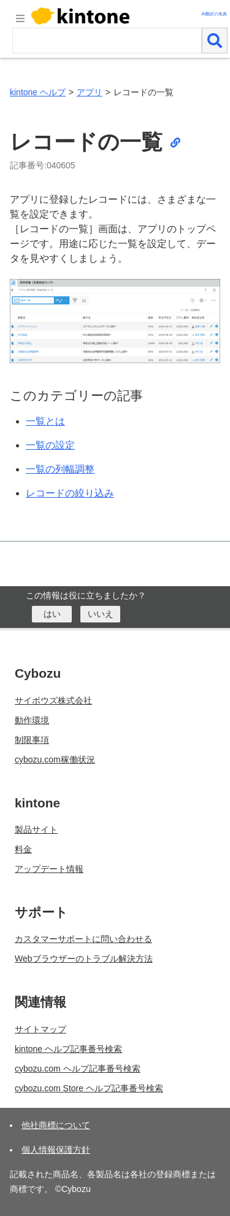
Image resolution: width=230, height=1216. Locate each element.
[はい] (52, 614)
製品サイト (36, 829)
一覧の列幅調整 (60, 469)
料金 (23, 849)
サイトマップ (40, 1029)
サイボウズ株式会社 (53, 700)
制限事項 (32, 740)
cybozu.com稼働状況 (55, 759)
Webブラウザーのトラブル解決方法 (84, 958)
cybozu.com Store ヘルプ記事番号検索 (89, 1088)
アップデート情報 (49, 869)
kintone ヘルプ (38, 92)
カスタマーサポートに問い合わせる (83, 939)
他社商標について (55, 1125)
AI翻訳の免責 (214, 14)
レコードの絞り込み (70, 493)
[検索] (215, 40)
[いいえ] (100, 614)
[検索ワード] (107, 40)
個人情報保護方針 (55, 1150)
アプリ (89, 92)
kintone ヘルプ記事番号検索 (68, 1049)
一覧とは (45, 421)
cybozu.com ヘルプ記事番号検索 (77, 1068)
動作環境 (32, 720)
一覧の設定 (50, 445)
